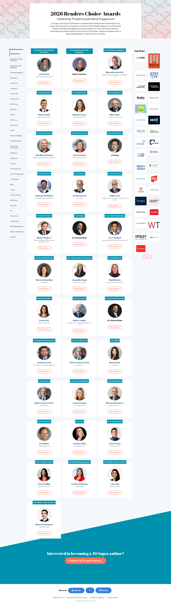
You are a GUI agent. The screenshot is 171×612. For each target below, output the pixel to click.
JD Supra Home (112, 597)
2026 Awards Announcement (76, 597)
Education (13, 109)
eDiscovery (13, 120)
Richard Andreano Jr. (115, 403)
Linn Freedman (79, 155)
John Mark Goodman (44, 155)
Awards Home (15, 54)
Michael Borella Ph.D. (115, 72)
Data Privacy (14, 104)
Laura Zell (114, 484)
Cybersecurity (14, 99)
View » (147, 257)
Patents (12, 190)
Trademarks (14, 216)
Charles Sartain (79, 196)
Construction (14, 94)
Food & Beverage (15, 141)
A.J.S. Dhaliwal (115, 238)
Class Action (14, 83)
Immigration (14, 158)
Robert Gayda (44, 115)
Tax (11, 211)
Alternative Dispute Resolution (16, 59)
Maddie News (115, 280)
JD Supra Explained (97, 597)
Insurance (13, 163)
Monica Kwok (114, 363)
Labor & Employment (16, 174)
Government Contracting (14, 147)
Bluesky (103, 590)
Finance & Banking (16, 135)
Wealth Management (16, 226)
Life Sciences (14, 179)
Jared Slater (44, 74)
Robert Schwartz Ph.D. (79, 363)
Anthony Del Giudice (44, 196)
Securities (13, 205)
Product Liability (15, 195)
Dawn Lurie (44, 320)
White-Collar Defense (17, 232)
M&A (11, 184)
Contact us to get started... (85, 560)
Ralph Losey (115, 196)
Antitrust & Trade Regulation (15, 66)
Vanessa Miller (44, 484)
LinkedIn (76, 590)
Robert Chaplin (79, 320)
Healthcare (13, 153)
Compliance (14, 88)
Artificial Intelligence (16, 73)
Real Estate (13, 200)
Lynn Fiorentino (79, 403)
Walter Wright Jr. (44, 238)
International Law (15, 169)
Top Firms (13, 237)
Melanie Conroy (79, 115)
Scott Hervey (115, 444)
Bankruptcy (13, 78)
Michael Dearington (44, 525)
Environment (14, 125)
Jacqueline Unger (79, 280)
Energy (12, 115)
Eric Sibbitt (44, 444)
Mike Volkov (115, 115)
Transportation (14, 221)
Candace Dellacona (79, 484)
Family (12, 130)
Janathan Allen (79, 444)
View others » (44, 83)
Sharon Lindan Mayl (44, 280)
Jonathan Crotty (44, 363)
